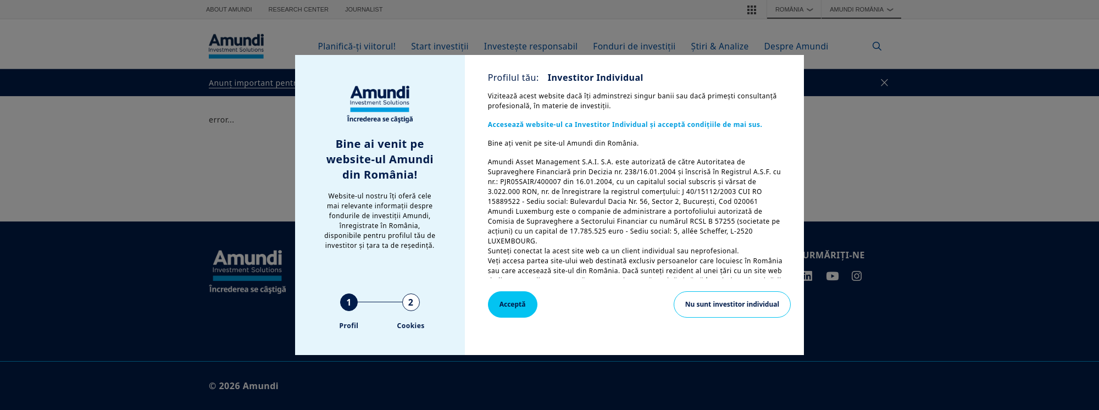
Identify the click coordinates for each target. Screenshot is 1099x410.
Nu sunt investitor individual (732, 304)
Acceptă (512, 304)
